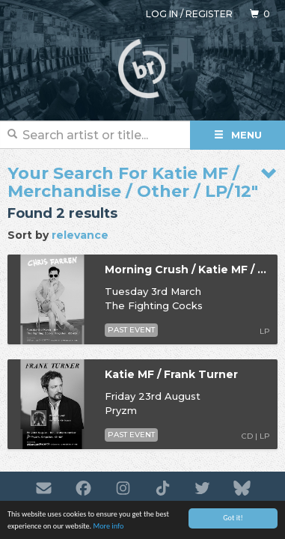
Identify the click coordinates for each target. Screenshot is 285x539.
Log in (162, 13)
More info (108, 527)
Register (209, 13)
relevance (80, 235)
